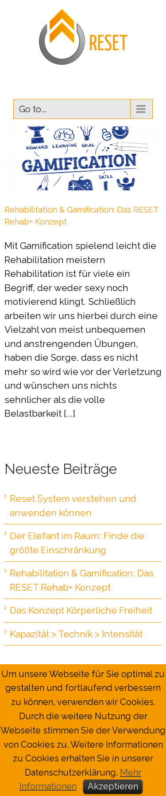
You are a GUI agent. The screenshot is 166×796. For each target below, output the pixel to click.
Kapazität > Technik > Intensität (76, 633)
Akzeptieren (113, 786)
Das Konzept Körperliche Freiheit (81, 610)
